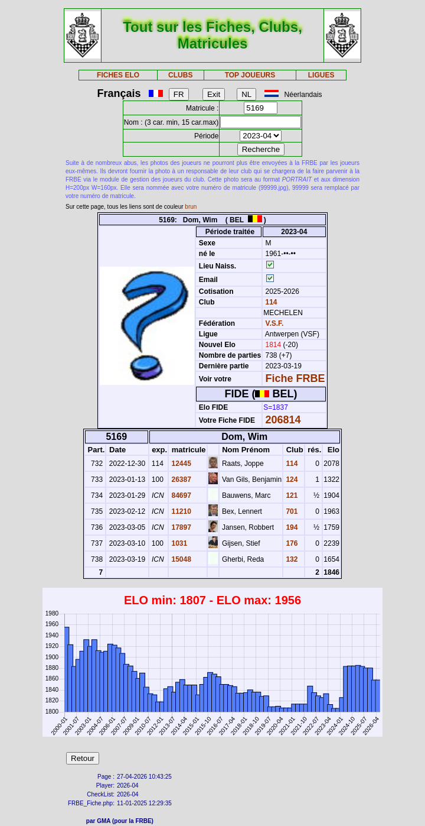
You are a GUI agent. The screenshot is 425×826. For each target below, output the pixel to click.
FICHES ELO (118, 75)
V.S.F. (275, 323)
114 (270, 302)
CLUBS (180, 75)
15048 (180, 559)
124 (291, 479)
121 (291, 495)
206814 (283, 420)
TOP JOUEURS (250, 75)
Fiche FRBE (295, 378)
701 (291, 511)
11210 (180, 511)
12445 (180, 463)
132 (291, 559)
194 (291, 527)
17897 (180, 527)
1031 (178, 543)
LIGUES (321, 75)
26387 (180, 479)
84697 (180, 495)
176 (291, 543)
